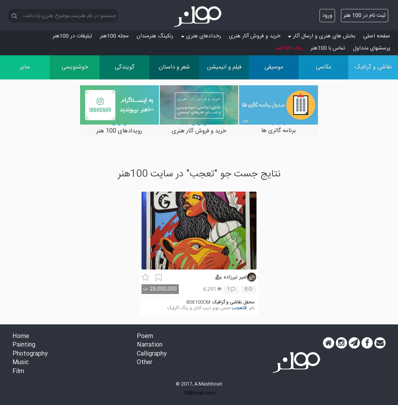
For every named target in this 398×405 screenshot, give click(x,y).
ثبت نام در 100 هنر (365, 15)
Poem (145, 336)
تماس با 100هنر (328, 48)
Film (18, 371)
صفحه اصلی (376, 36)
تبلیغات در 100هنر (72, 36)
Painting (23, 345)
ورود (327, 15)
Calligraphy (152, 354)
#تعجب (239, 308)
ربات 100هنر (289, 48)
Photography (30, 354)
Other (144, 362)
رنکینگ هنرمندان (154, 36)
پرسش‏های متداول (371, 48)
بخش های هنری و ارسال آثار (321, 36)
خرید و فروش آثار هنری (254, 36)
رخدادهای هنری (201, 36)
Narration (149, 345)
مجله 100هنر (114, 36)
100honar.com (199, 392)
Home (20, 336)
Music (20, 362)
